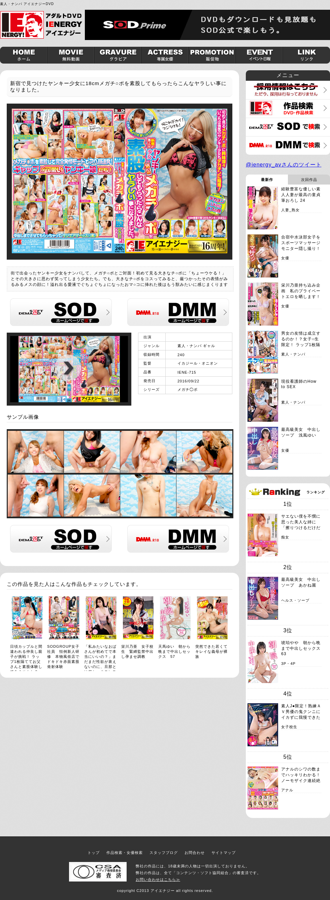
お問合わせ (195, 853)
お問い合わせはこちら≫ (158, 879)
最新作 (267, 180)
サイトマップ (223, 853)
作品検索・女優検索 (124, 853)
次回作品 (309, 180)
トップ (94, 853)
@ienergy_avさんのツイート (284, 164)
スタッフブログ (164, 853)
